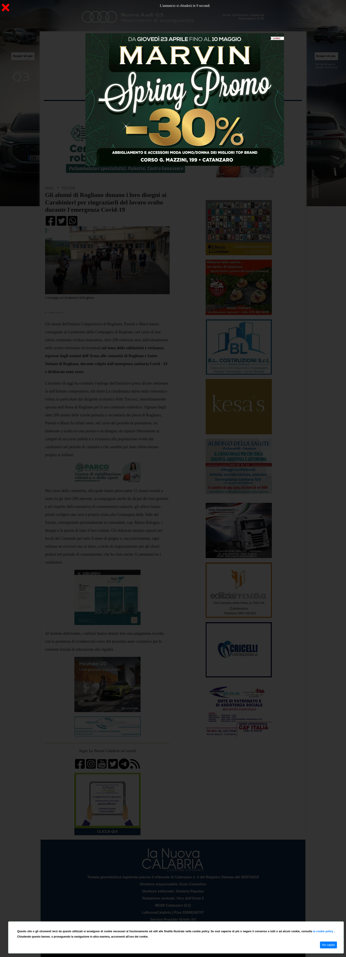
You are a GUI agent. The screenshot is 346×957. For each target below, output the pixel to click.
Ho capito (328, 945)
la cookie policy (323, 931)
